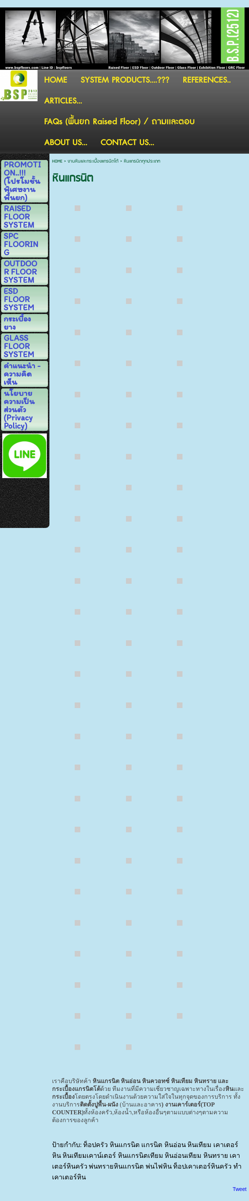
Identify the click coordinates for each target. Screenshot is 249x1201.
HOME (57, 161)
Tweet (239, 1189)
